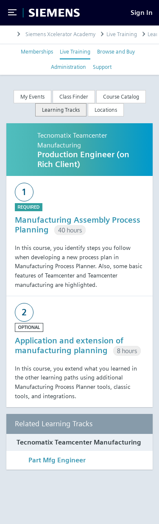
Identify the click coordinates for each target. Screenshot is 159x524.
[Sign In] (142, 12)
